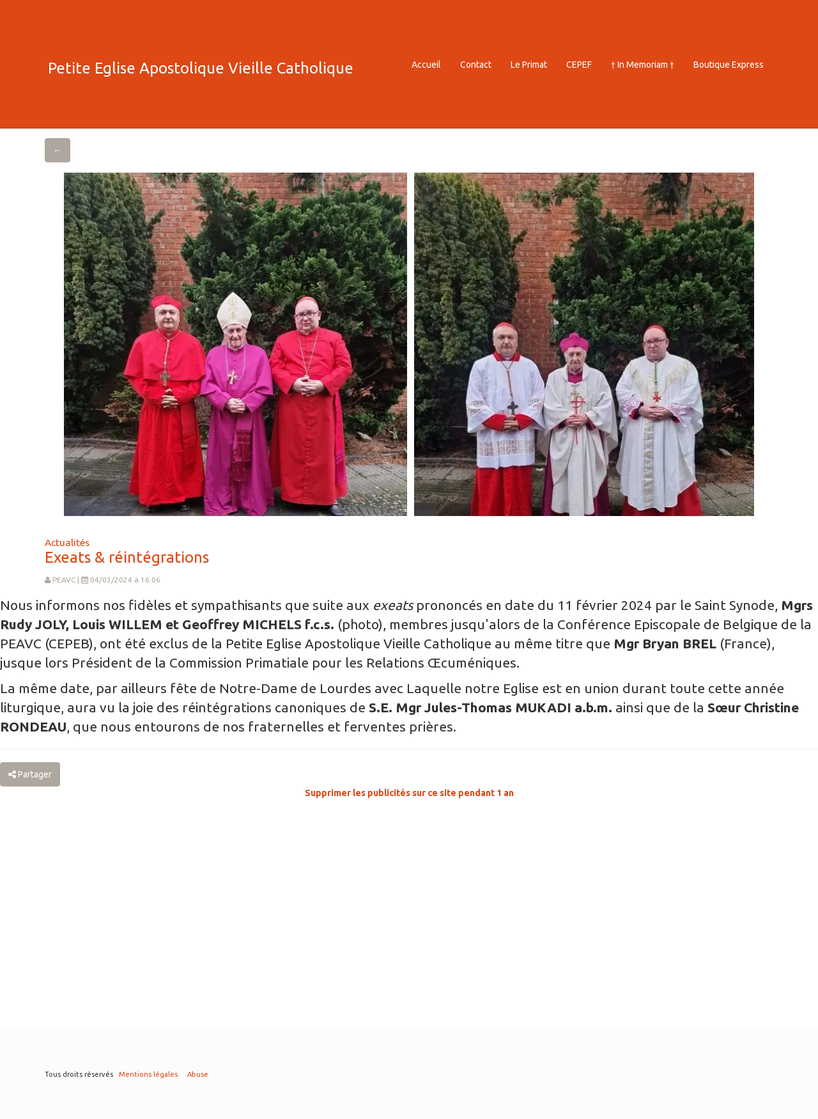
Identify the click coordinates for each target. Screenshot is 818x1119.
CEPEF (579, 64)
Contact (475, 64)
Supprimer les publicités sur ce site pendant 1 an (409, 793)
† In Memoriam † (642, 64)
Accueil (426, 64)
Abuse (197, 1074)
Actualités (67, 542)
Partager (30, 774)
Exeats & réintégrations (127, 557)
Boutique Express (728, 64)
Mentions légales (148, 1074)
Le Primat (529, 64)
